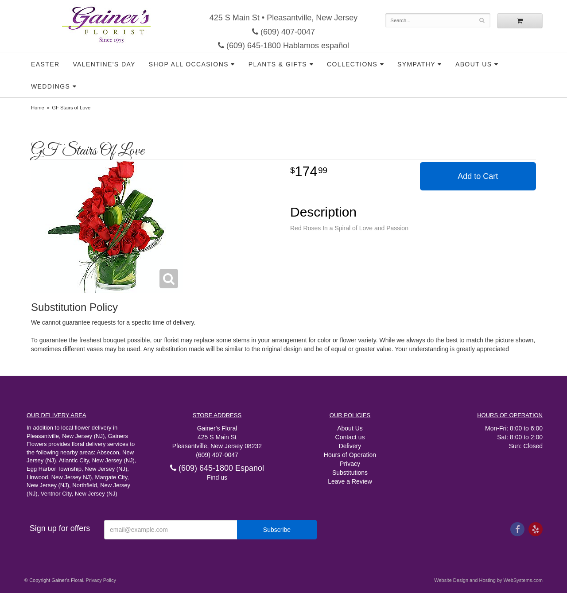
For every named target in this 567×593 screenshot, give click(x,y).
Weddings (50, 86)
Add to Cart (478, 176)
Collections (352, 64)
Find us (217, 477)
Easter (45, 64)
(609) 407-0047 (283, 31)
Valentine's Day (104, 64)
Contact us (350, 437)
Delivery (350, 446)
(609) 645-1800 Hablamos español (283, 45)
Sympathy (416, 64)
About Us (473, 64)
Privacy (350, 463)
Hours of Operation (350, 454)
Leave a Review (350, 481)
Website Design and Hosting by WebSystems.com (488, 580)
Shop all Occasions (189, 64)
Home (37, 107)
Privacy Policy (101, 580)
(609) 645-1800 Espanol (217, 468)
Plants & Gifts (278, 64)
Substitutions (350, 472)
